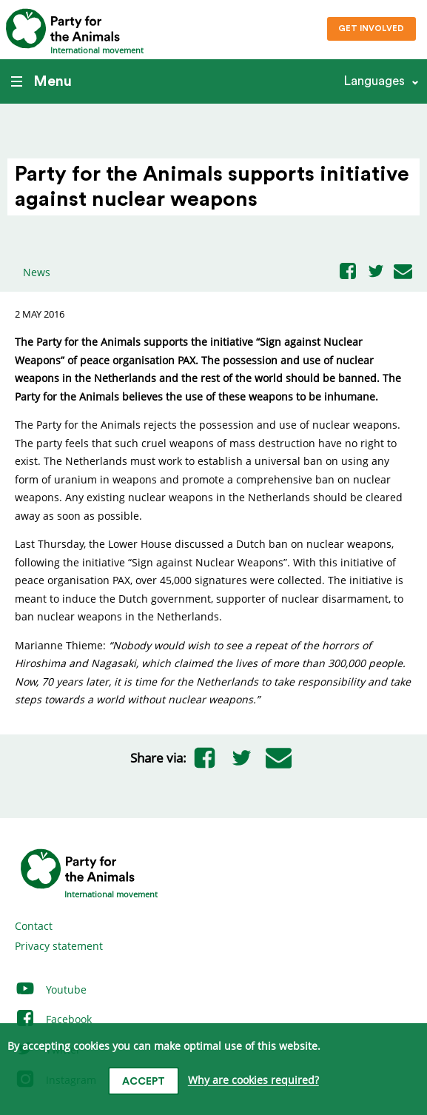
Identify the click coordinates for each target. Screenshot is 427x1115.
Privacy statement (59, 946)
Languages (374, 81)
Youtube (51, 989)
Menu (41, 81)
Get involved (371, 28)
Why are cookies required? (253, 1081)
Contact (34, 926)
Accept (143, 1082)
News (36, 272)
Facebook (53, 1019)
